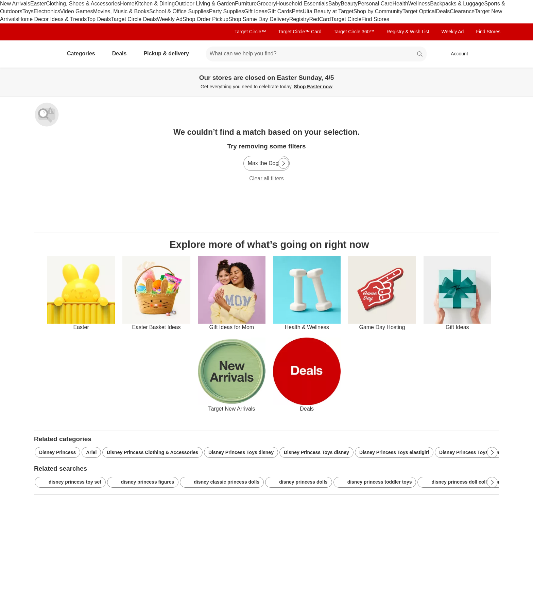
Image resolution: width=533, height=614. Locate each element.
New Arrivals (15, 3)
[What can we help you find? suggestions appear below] (316, 54)
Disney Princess (57, 452)
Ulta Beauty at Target (328, 11)
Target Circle (346, 19)
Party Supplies (226, 11)
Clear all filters (266, 178)
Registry (299, 19)
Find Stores (375, 19)
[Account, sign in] (456, 54)
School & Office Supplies (179, 11)
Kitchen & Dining (155, 3)
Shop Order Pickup (205, 19)
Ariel (91, 452)
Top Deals (99, 19)
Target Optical (419, 11)
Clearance (462, 11)
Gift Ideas (255, 11)
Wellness (419, 3)
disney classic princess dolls (221, 482)
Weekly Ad (170, 19)
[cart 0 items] (490, 54)
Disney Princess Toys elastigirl (394, 452)
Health (400, 3)
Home (127, 3)
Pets (297, 11)
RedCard (320, 19)
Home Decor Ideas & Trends (52, 19)
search (420, 54)
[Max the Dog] (266, 163)
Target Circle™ (250, 31)
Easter (38, 3)
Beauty (349, 3)
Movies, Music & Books (121, 11)
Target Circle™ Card (300, 31)
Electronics (47, 11)
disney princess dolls (298, 482)
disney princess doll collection (461, 482)
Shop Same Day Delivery (258, 19)
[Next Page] (283, 163)
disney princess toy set (70, 482)
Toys (28, 11)
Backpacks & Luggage (457, 3)
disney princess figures (142, 482)
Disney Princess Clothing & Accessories (152, 452)
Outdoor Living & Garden (205, 3)
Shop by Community (378, 11)
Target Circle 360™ (353, 31)
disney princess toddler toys (375, 482)
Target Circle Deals (134, 19)
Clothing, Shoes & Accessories (83, 3)
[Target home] (43, 54)
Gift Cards (279, 11)
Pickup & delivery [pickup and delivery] (168, 53)
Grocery (266, 3)
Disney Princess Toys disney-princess (482, 452)
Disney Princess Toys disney (241, 452)
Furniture (246, 3)
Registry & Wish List (407, 31)
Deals (443, 11)
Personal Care (375, 3)
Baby (334, 3)
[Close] (523, 75)
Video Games (76, 11)
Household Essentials (302, 3)
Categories (84, 53)
